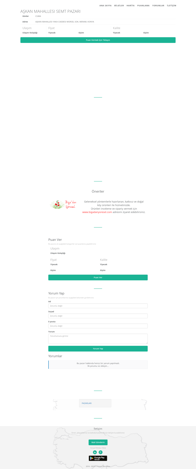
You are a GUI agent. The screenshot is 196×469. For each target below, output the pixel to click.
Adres (25, 21)
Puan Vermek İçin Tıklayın (98, 40)
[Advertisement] (98, 70)
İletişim (171, 5)
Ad (49, 301)
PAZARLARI (87, 403)
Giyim (81, 32)
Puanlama (143, 5)
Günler (25, 16)
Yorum (51, 331)
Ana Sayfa (105, 5)
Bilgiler (119, 5)
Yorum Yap (98, 348)
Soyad (51, 311)
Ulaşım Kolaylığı (29, 32)
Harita (131, 5)
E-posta (51, 321)
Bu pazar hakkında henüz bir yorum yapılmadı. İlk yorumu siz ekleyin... (98, 364)
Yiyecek (52, 32)
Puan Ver (98, 277)
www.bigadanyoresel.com (97, 212)
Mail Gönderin (98, 442)
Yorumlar (158, 5)
